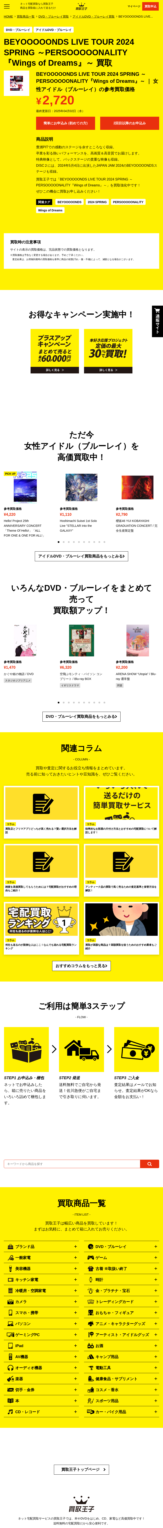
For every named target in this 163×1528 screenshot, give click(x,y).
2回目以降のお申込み (130, 123)
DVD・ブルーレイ (18, 30)
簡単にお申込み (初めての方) (65, 123)
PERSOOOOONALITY (128, 202)
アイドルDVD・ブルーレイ (54, 30)
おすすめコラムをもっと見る (80, 966)
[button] (58, 542)
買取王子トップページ (80, 1469)
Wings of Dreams (50, 210)
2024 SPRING (97, 202)
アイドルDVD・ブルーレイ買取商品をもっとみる (80, 556)
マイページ (134, 6)
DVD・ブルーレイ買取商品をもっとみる (80, 716)
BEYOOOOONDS (70, 202)
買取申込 (150, 6)
